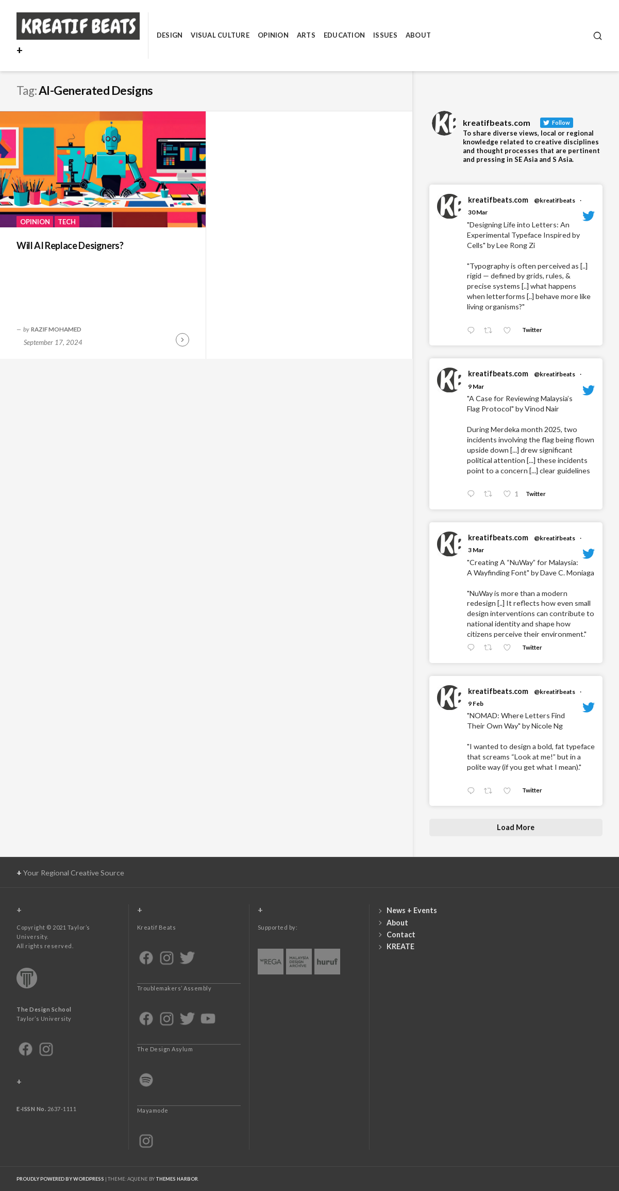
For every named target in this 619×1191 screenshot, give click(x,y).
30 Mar (478, 212)
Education (344, 35)
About (418, 35)
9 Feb (475, 703)
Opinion (273, 35)
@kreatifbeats (554, 200)
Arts (306, 35)
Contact (401, 934)
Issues (385, 35)
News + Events (412, 910)
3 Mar (476, 550)
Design (170, 35)
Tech (67, 222)
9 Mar (476, 386)
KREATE (400, 946)
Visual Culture (220, 35)
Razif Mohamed (56, 329)
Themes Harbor (177, 1179)
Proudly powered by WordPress (60, 1179)
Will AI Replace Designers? (70, 245)
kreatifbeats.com (498, 199)
